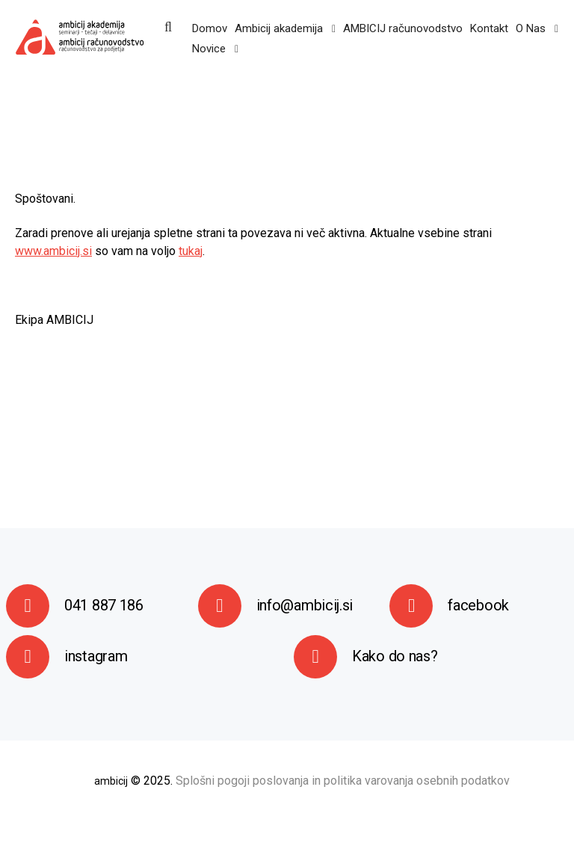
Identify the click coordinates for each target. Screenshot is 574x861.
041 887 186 (104, 605)
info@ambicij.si (305, 605)
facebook (478, 605)
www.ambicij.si (53, 251)
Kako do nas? (394, 656)
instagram (95, 656)
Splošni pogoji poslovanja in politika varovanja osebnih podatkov (343, 780)
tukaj (191, 251)
